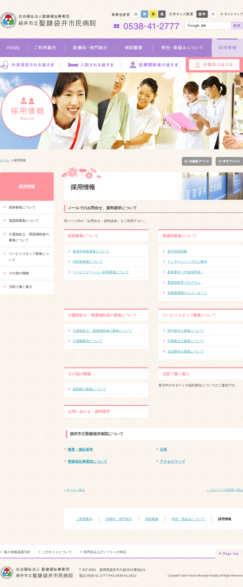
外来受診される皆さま (30, 64)
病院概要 (134, 47)
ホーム (4, 160)
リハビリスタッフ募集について (189, 315)
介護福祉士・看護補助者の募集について (102, 315)
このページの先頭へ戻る (226, 490)
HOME (13, 47)
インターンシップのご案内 (187, 262)
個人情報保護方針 (17, 552)
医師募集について (83, 236)
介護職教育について (88, 341)
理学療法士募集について (185, 331)
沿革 (163, 450)
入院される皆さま (90, 64)
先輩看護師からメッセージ (187, 293)
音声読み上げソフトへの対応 (105, 552)
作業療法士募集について (185, 341)
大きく (213, 14)
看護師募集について (179, 236)
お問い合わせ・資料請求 (89, 411)
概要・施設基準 (80, 450)
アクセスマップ (172, 462)
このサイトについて (57, 552)
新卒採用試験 (177, 251)
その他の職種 (79, 374)
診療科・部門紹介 (90, 47)
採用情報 (227, 47)
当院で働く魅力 (175, 374)
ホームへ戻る (76, 490)
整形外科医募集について (91, 251)
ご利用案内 (46, 47)
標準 (202, 14)
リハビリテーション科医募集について (101, 272)
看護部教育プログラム (184, 283)
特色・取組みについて (182, 47)
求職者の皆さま (214, 64)
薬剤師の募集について (89, 389)
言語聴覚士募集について (185, 351)
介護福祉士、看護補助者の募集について (102, 331)
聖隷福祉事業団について (87, 462)
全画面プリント (198, 161)
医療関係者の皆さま (153, 64)
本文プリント (228, 161)
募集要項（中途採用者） (185, 272)
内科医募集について (88, 262)
